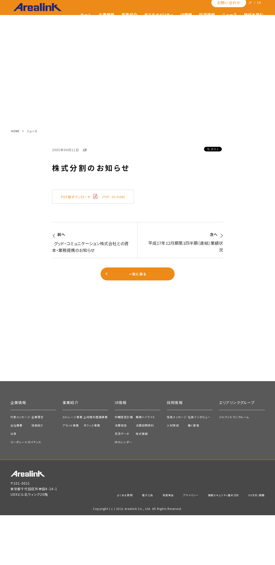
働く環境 (193, 475)
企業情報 (106, 22)
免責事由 (151, 544)
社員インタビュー (199, 467)
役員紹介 (37, 475)
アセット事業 (70, 475)
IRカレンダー (123, 492)
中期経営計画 (124, 467)
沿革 (13, 483)
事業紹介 (129, 22)
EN (258, 10)
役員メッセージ (177, 467)
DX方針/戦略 (254, 544)
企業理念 (37, 467)
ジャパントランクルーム (234, 467)
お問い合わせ (226, 10)
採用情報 (207, 22)
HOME (15, 131)
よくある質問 (101, 544)
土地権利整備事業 (95, 467)
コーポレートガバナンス (25, 492)
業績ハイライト (145, 467)
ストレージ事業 (72, 467)
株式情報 (142, 483)
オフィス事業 (91, 475)
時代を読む (253, 22)
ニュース (229, 22)
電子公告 (128, 544)
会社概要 (16, 475)
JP (248, 10)
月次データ (122, 483)
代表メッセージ (20, 467)
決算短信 (121, 475)
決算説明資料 (145, 475)
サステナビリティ (158, 22)
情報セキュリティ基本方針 (215, 544)
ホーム (86, 22)
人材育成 (173, 475)
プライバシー (176, 544)
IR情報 (186, 22)
